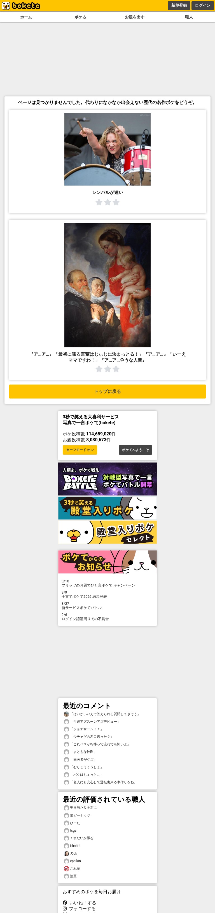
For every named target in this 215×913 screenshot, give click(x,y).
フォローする (79, 908)
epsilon (72, 861)
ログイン (203, 5)
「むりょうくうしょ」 (84, 767)
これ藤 (72, 868)
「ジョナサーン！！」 (84, 729)
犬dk (70, 853)
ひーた (72, 823)
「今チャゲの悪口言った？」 (89, 736)
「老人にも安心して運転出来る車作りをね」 (100, 782)
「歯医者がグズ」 (80, 759)
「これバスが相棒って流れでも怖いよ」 (97, 744)
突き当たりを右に (80, 807)
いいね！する (79, 902)
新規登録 (179, 5)
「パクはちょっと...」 (83, 774)
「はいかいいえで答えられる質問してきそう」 (102, 714)
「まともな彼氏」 (80, 752)
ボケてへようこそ (135, 450)
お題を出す (134, 17)
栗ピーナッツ (77, 815)
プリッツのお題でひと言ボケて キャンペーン (107, 583)
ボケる (80, 17)
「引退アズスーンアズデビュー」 (92, 721)
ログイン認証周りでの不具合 (107, 617)
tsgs (70, 830)
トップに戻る (107, 391)
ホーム (26, 17)
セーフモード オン (80, 450)
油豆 (70, 876)
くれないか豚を (79, 838)
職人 (189, 17)
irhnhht (72, 845)
